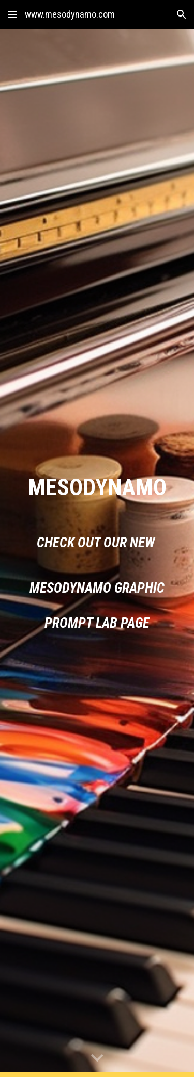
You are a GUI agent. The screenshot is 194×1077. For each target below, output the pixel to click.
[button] (12, 14)
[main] (97, 487)
